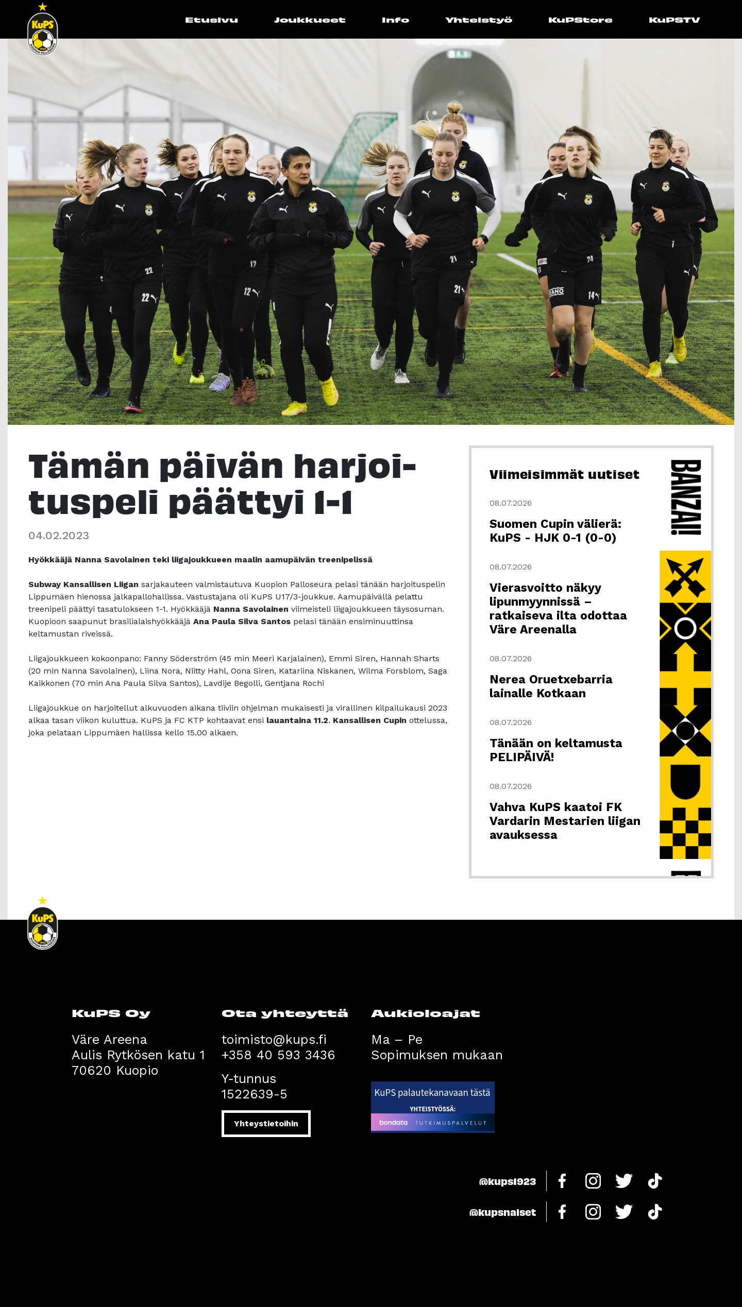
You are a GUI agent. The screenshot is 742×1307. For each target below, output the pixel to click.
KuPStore (580, 19)
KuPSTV (674, 19)
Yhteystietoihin (266, 1123)
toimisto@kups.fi (274, 1039)
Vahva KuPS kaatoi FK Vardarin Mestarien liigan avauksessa (565, 821)
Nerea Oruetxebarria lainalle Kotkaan (551, 686)
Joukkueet (310, 19)
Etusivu (211, 19)
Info (395, 19)
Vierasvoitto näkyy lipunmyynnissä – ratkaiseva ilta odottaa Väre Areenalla (558, 609)
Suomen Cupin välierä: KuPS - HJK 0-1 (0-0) (555, 531)
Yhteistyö (478, 19)
